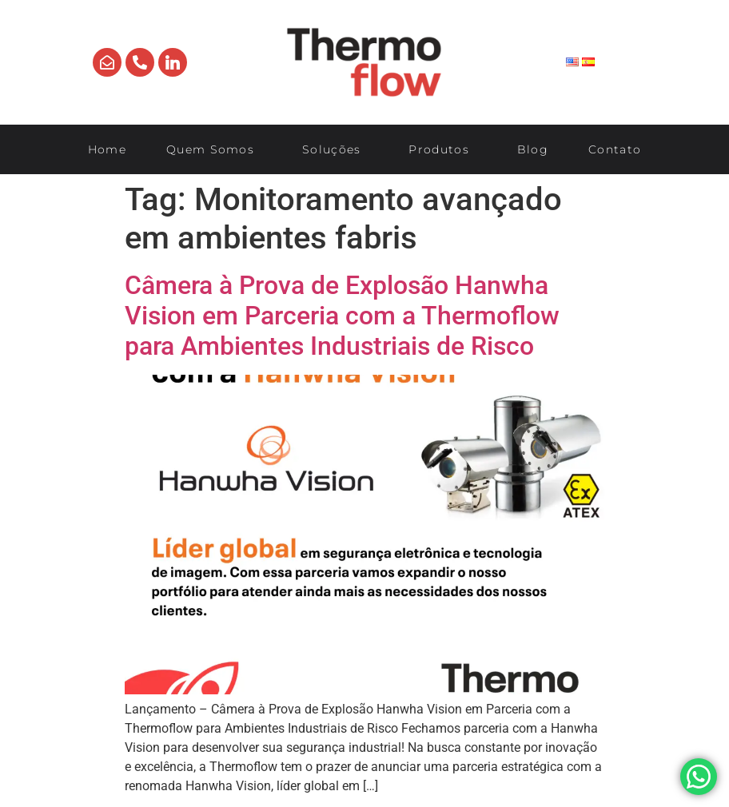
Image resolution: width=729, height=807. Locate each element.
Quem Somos (214, 149)
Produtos (442, 149)
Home (107, 149)
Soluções (335, 149)
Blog (532, 149)
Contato (614, 149)
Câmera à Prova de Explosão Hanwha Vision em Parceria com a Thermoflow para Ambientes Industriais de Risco (342, 316)
